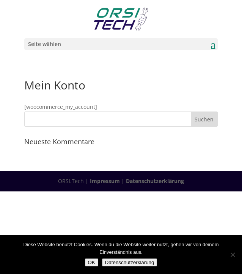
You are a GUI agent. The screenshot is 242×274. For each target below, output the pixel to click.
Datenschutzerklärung (155, 181)
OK (91, 262)
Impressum (105, 181)
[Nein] (232, 254)
